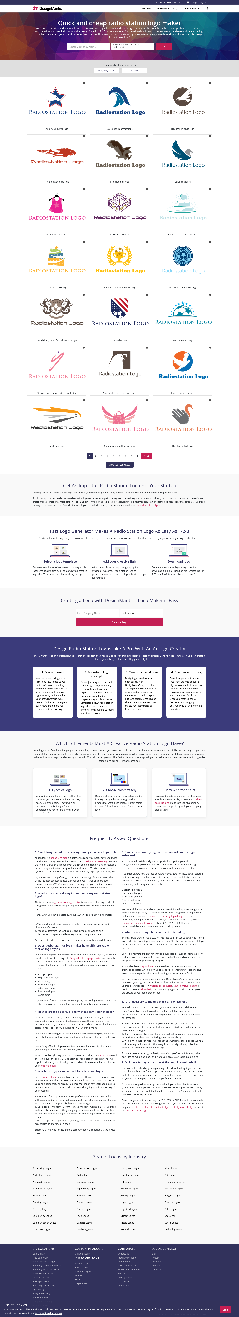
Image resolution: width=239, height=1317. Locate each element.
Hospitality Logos (130, 1174)
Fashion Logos (84, 1194)
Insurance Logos (129, 1187)
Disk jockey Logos (106, 69)
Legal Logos (127, 1201)
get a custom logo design (67, 901)
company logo (48, 1076)
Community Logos (42, 1215)
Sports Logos (171, 1221)
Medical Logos (128, 1228)
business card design (79, 1102)
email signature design (185, 984)
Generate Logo (119, 621)
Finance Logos (84, 1201)
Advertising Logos (42, 1167)
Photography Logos (175, 1180)
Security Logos (172, 1201)
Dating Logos (83, 1174)
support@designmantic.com (137, 922)
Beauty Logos (40, 1194)
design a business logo (96, 860)
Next (146, 455)
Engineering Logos (86, 1187)
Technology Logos (174, 1228)
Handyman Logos (130, 1167)
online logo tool (58, 857)
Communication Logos (44, 1221)
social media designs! (149, 504)
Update (164, 46)
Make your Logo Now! (119, 463)
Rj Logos (134, 69)
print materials (48, 1064)
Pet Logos (170, 1174)
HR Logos (126, 1180)
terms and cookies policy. (48, 1313)
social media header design (154, 1106)
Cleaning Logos (40, 1208)
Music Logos (171, 1167)
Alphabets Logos (41, 1180)
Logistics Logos (129, 1208)
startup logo (104, 1054)
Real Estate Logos (174, 1187)
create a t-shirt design (136, 1109)
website (154, 984)
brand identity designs (133, 1029)
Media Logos (127, 1221)
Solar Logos (171, 1208)
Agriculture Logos (42, 1174)
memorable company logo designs (166, 915)
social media (165, 984)
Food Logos (83, 1215)
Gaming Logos (84, 1221)
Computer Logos (41, 1228)
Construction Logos (87, 1167)
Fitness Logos (84, 1208)
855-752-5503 (178, 2)
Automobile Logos (42, 1187)
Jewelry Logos (128, 1194)
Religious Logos (173, 1194)
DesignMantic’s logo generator (85, 957)
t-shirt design (146, 988)
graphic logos (147, 965)
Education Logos (85, 1180)
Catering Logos (40, 1201)
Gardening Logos (86, 1228)
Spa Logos (170, 1215)
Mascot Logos (128, 1215)
